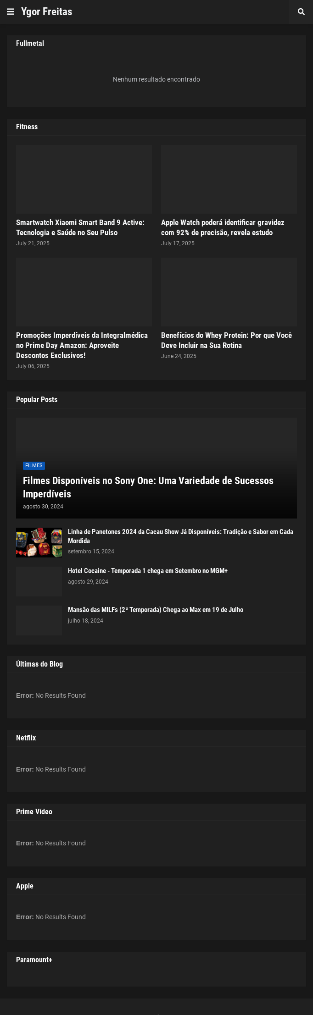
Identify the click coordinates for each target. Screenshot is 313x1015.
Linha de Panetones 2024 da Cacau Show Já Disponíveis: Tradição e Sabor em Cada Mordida (180, 536)
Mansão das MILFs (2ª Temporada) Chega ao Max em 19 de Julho (155, 610)
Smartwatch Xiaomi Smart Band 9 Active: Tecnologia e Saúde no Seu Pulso (80, 227)
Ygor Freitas (46, 12)
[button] (10, 12)
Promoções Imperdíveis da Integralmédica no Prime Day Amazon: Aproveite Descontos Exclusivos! (82, 345)
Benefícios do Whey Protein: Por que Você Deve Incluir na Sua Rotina (226, 340)
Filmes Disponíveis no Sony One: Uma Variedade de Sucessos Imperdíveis (148, 487)
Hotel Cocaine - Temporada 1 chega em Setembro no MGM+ (148, 571)
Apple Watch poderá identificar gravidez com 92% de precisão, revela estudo (223, 227)
